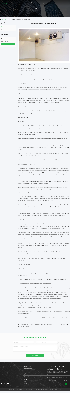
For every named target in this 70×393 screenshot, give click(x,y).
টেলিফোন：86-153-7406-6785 (7, 369)
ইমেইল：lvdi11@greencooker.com (7, 372)
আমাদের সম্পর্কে (22, 3)
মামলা (2, 29)
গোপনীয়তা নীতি (11, 389)
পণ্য (16, 3)
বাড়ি (12, 3)
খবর (5, 19)
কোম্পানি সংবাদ (31, 3)
